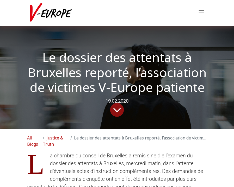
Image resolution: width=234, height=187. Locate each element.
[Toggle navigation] (201, 13)
